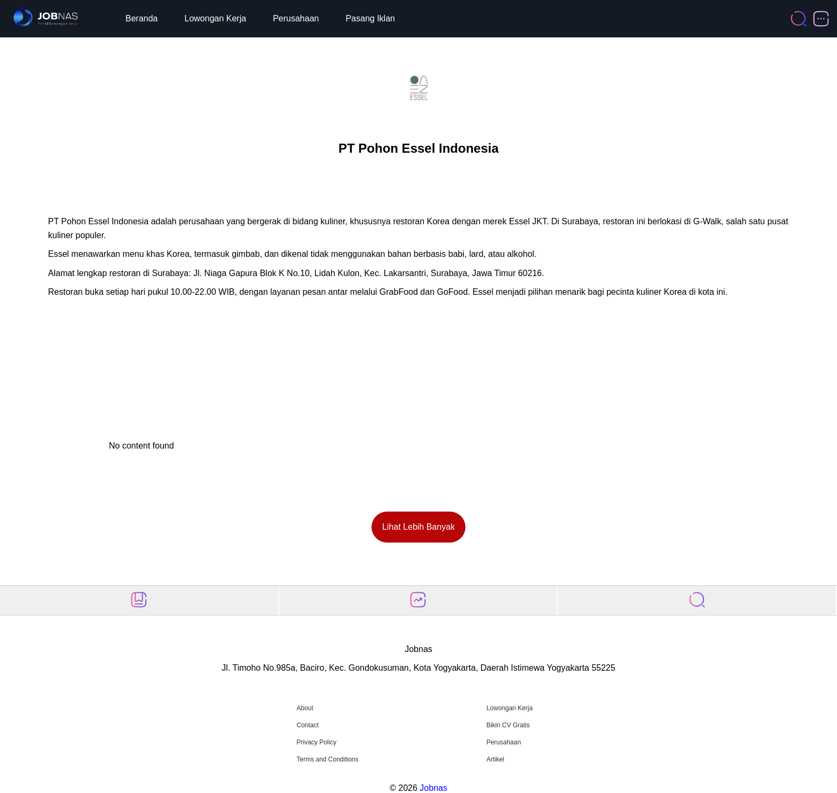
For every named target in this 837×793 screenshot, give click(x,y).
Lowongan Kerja (216, 18)
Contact (307, 725)
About (304, 708)
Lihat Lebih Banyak (418, 526)
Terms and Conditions (327, 759)
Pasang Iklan (370, 18)
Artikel (495, 759)
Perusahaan (296, 18)
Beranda (141, 18)
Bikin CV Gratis (508, 725)
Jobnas (433, 787)
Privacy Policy (316, 742)
